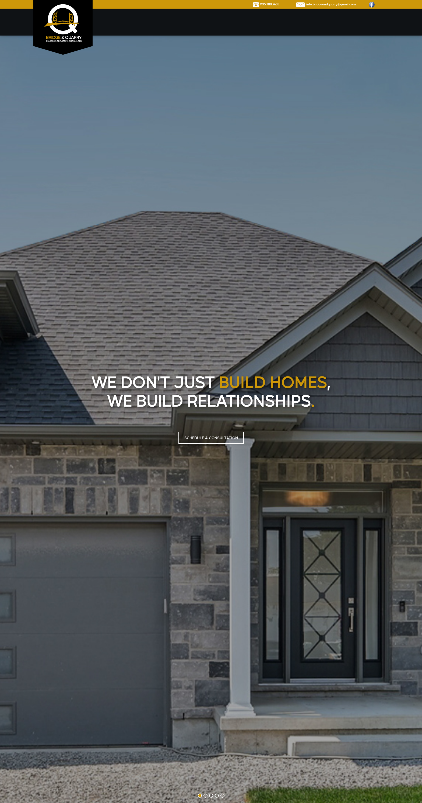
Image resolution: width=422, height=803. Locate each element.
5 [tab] (222, 796)
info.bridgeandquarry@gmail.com (326, 4)
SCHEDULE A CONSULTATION (211, 437)
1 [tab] (200, 796)
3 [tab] (211, 796)
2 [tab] (205, 796)
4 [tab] (217, 796)
